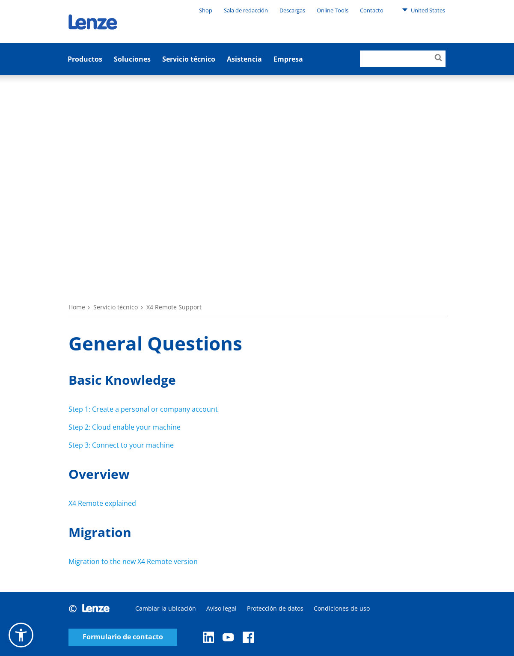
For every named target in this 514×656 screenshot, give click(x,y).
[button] (21, 635)
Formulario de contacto (123, 636)
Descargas (292, 10)
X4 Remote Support (174, 307)
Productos (85, 59)
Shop (205, 10)
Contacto (371, 10)
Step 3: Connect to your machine (121, 445)
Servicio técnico (188, 59)
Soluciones (132, 59)
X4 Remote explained (102, 503)
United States (423, 10)
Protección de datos (275, 608)
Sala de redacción (246, 10)
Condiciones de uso (342, 608)
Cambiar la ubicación (165, 608)
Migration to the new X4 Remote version (133, 561)
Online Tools (332, 10)
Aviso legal (221, 608)
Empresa (288, 59)
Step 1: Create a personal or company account (143, 409)
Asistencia (244, 59)
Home (76, 307)
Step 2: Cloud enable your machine (124, 427)
